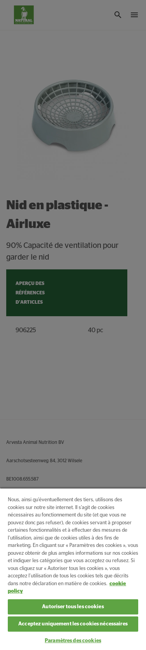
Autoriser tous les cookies (73, 606)
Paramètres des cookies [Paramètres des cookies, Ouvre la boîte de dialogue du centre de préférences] (73, 640)
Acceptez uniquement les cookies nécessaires (73, 624)
